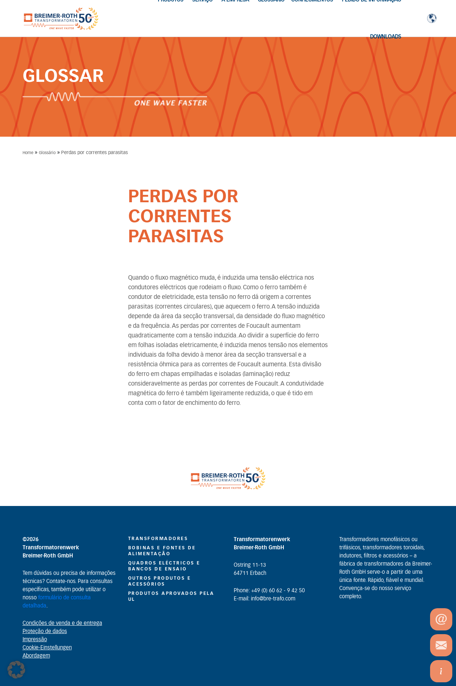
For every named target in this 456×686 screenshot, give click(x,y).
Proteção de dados (45, 631)
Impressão (35, 639)
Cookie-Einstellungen (47, 647)
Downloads (385, 37)
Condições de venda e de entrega (62, 623)
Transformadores (158, 538)
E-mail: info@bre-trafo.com (264, 599)
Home (28, 153)
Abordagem (36, 656)
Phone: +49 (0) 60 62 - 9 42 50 (269, 590)
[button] (16, 669)
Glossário (47, 153)
